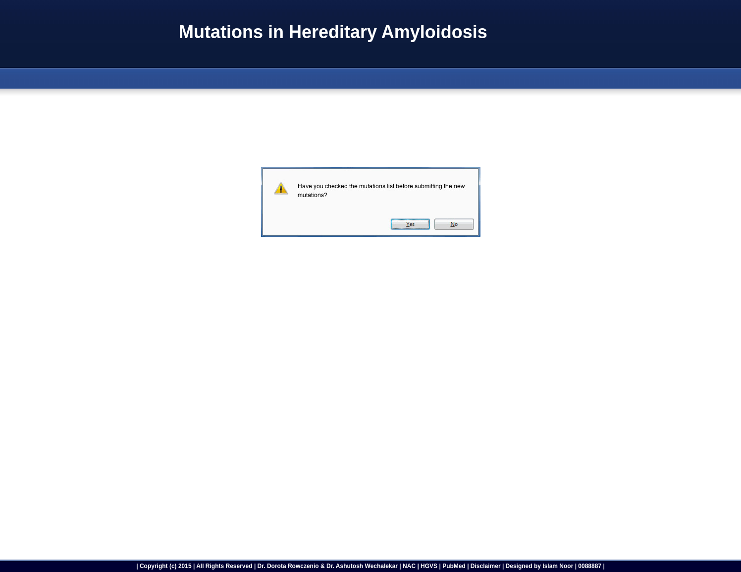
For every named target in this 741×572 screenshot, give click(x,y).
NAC (409, 566)
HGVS (429, 566)
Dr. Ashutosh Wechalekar (362, 566)
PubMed (454, 566)
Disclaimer (486, 566)
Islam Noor (557, 566)
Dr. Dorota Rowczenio (288, 566)
